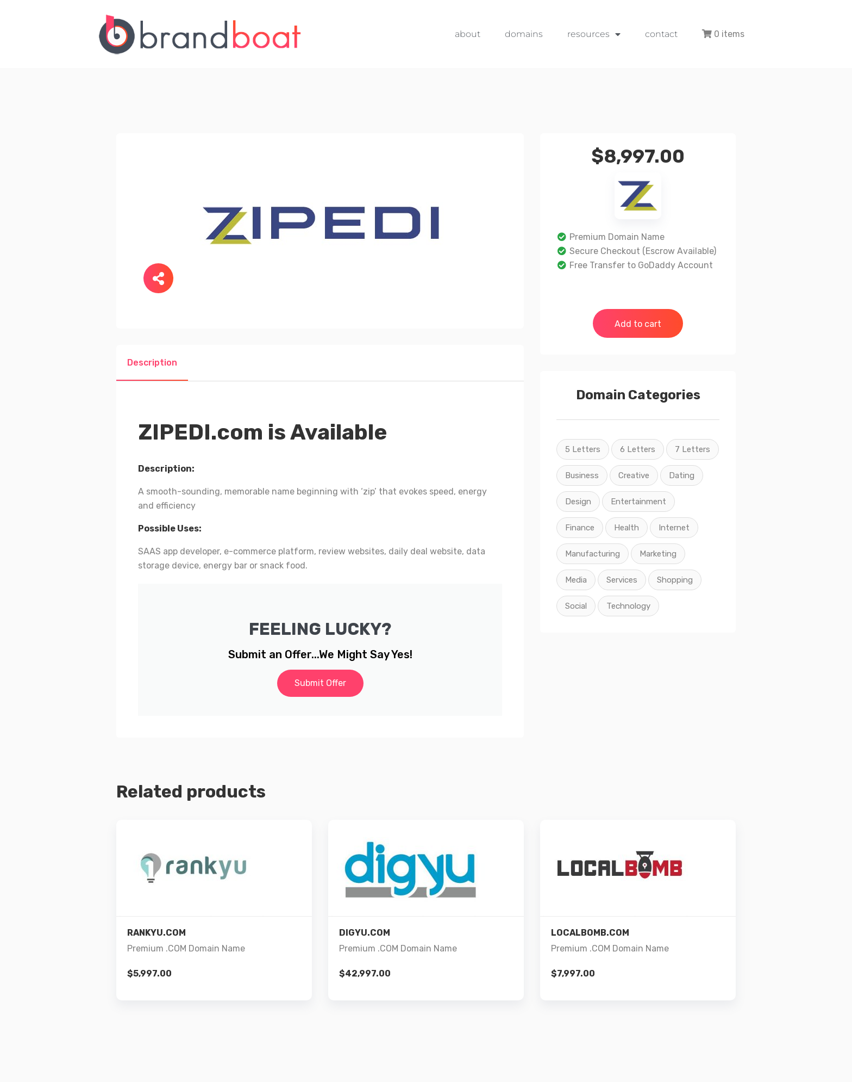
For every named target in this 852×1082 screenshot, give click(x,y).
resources (594, 34)
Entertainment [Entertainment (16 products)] (638, 501)
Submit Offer (320, 683)
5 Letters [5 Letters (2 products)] (582, 449)
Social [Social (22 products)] (576, 606)
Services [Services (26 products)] (621, 580)
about (467, 34)
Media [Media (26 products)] (576, 580)
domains (524, 34)
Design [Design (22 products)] (578, 501)
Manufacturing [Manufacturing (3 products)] (592, 554)
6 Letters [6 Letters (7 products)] (637, 449)
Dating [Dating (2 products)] (681, 475)
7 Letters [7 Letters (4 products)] (692, 449)
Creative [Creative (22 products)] (633, 475)
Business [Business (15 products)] (582, 475)
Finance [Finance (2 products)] (579, 528)
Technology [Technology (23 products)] (628, 606)
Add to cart (638, 324)
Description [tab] (152, 362)
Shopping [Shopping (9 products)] (675, 580)
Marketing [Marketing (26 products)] (658, 554)
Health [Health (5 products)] (626, 528)
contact (661, 34)
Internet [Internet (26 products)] (674, 528)
